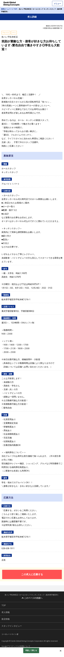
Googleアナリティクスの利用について (16, 646)
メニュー (57, 3)
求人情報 (6, 612)
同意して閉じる (31, 650)
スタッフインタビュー (12, 625)
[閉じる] (60, 651)
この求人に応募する (32, 574)
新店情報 (6, 619)
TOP (4, 605)
